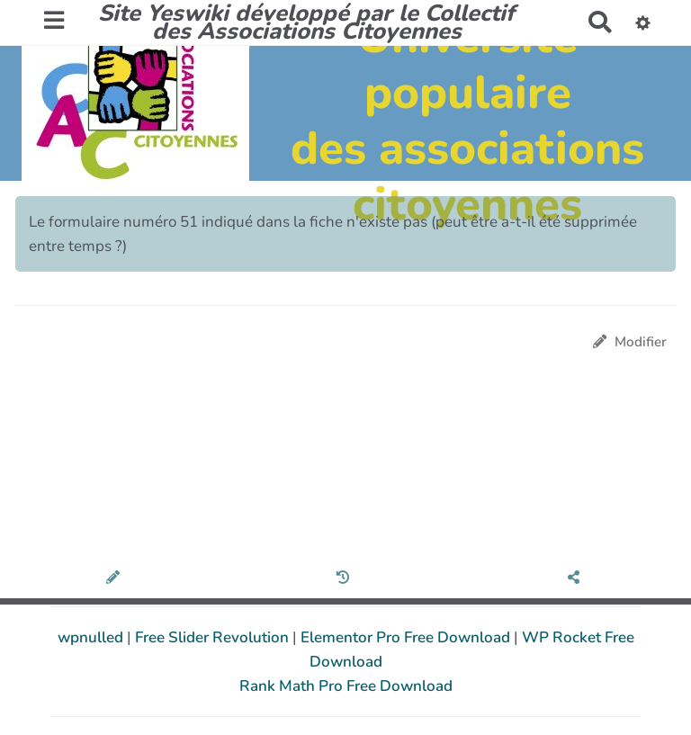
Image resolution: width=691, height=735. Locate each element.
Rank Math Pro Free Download (346, 686)
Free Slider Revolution (213, 637)
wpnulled (92, 637)
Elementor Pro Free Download (407, 637)
